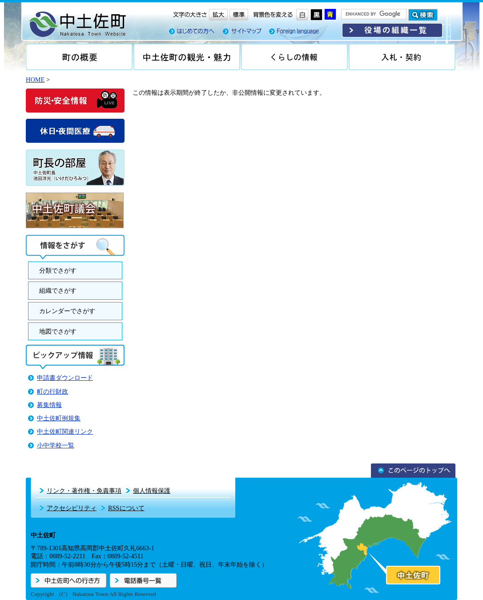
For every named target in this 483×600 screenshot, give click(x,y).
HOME (35, 79)
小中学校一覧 (55, 445)
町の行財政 (52, 391)
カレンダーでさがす (67, 310)
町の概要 (79, 57)
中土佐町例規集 (58, 418)
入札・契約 (402, 57)
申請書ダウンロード (65, 377)
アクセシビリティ (72, 507)
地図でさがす (57, 331)
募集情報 (49, 404)
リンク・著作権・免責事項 (84, 490)
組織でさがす (57, 290)
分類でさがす (57, 270)
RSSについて (126, 507)
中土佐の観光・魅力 (186, 57)
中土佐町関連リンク (65, 431)
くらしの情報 (294, 57)
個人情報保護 (151, 490)
